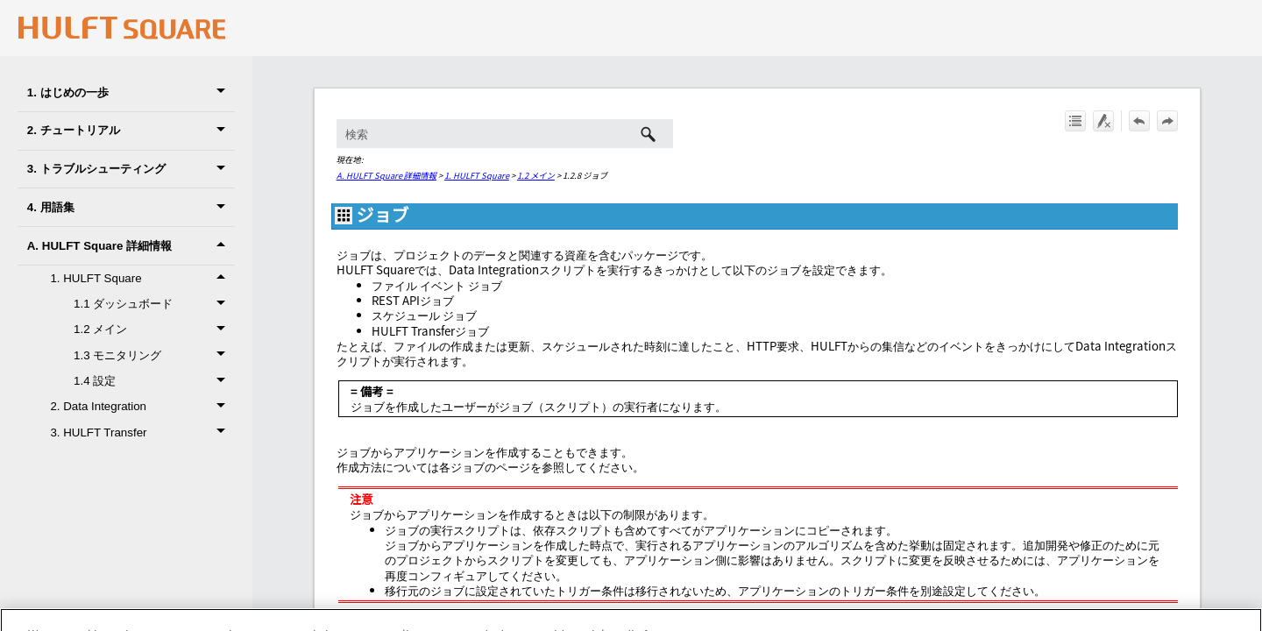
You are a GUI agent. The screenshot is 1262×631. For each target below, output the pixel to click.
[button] (224, 92)
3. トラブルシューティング (131, 169)
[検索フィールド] (505, 133)
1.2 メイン (536, 175)
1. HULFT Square (476, 175)
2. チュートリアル (131, 131)
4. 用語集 (131, 207)
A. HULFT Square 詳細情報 (131, 246)
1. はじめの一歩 (131, 92)
